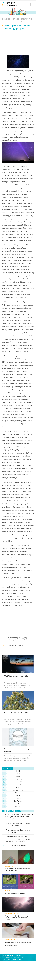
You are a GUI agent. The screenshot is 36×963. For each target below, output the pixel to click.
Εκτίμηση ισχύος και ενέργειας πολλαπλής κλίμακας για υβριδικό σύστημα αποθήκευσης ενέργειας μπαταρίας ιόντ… (18, 639)
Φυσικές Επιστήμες (11, 19)
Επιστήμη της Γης (26, 20)
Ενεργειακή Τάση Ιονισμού (15, 645)
